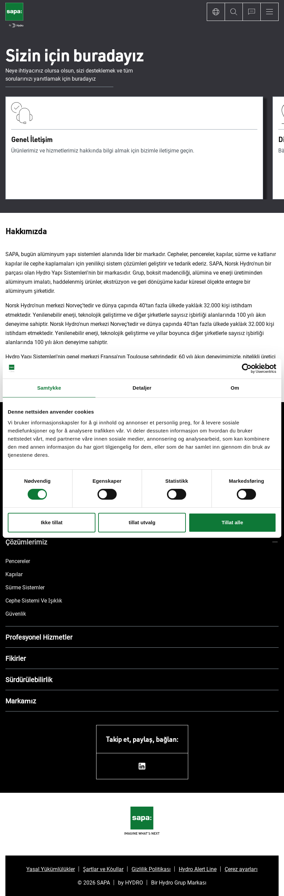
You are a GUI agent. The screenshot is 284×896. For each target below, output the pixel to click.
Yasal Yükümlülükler (50, 868)
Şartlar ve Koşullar (103, 868)
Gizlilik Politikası (151, 868)
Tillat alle (232, 522)
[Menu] (269, 12)
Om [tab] (235, 388)
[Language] (216, 12)
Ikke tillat (51, 522)
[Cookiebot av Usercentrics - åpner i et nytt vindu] (246, 368)
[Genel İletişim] (134, 148)
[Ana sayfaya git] (14, 16)
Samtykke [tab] (49, 388)
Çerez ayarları (241, 868)
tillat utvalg (142, 522)
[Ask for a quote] (251, 12)
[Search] (234, 12)
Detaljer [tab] (142, 388)
